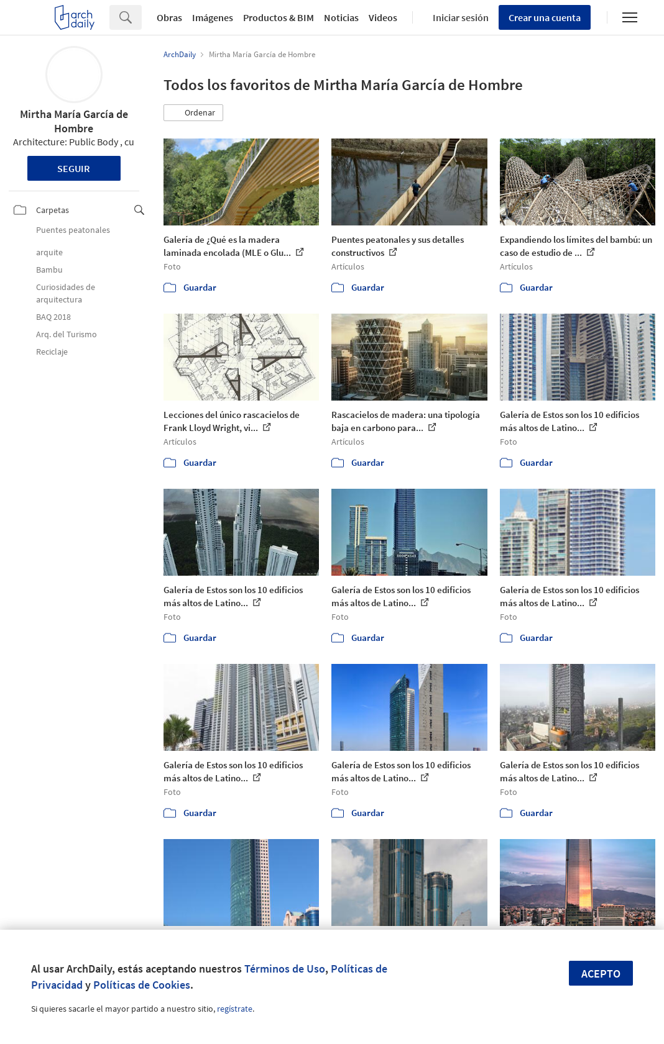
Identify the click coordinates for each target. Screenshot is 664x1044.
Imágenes (212, 17)
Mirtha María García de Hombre (74, 121)
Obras (169, 17)
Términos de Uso (284, 968)
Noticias (341, 17)
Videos (383, 17)
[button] (193, 113)
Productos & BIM (278, 17)
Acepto (600, 973)
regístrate (234, 1008)
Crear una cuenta (545, 17)
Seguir (73, 168)
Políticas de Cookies (141, 985)
